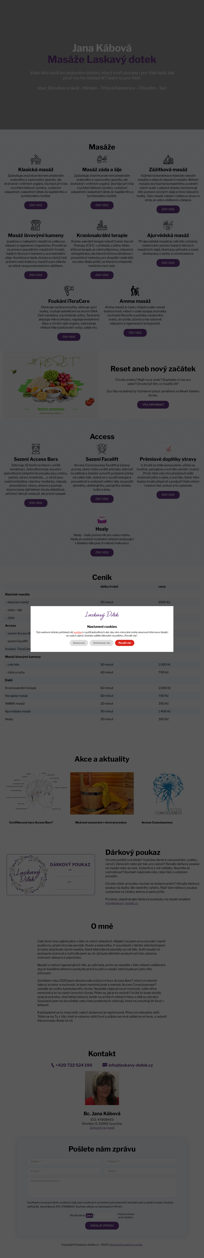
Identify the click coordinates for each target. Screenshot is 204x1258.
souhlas (78, 632)
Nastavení (79, 642)
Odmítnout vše (101, 642)
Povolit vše (124, 642)
